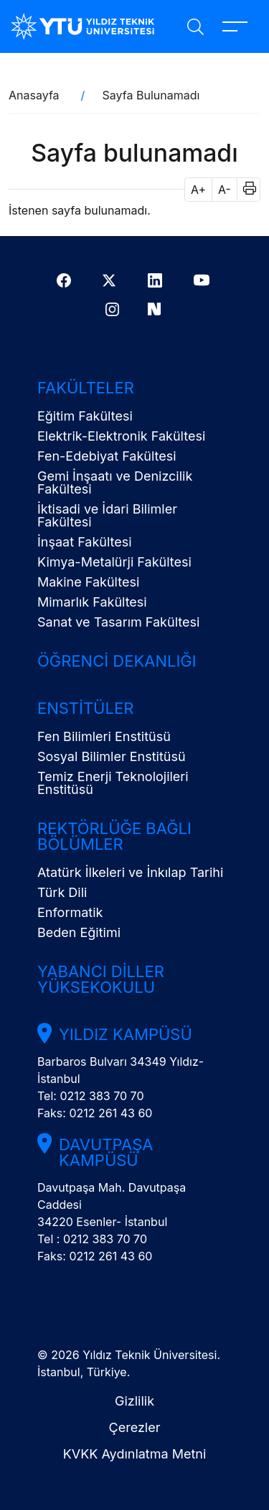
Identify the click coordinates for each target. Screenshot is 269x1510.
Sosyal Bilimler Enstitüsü (111, 756)
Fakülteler (85, 387)
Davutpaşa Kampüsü (106, 1152)
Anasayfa (34, 95)
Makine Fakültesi (88, 581)
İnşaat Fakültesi (84, 541)
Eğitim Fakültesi (85, 415)
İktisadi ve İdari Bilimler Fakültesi (107, 515)
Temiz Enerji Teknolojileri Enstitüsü (113, 783)
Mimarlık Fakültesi (92, 601)
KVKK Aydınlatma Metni (135, 1453)
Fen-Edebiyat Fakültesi (106, 456)
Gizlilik (134, 1400)
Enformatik (70, 912)
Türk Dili (62, 892)
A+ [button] (198, 189)
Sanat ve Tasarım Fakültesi (118, 621)
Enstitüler (85, 708)
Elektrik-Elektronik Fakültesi (121, 435)
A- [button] (224, 189)
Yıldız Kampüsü (125, 1034)
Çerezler (135, 1427)
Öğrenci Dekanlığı (117, 661)
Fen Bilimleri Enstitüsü (104, 736)
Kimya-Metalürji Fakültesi (114, 561)
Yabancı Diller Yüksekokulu (100, 979)
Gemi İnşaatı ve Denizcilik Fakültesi (114, 482)
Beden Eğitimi (79, 932)
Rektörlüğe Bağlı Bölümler (114, 836)
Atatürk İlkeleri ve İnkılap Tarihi (130, 872)
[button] (245, 189)
